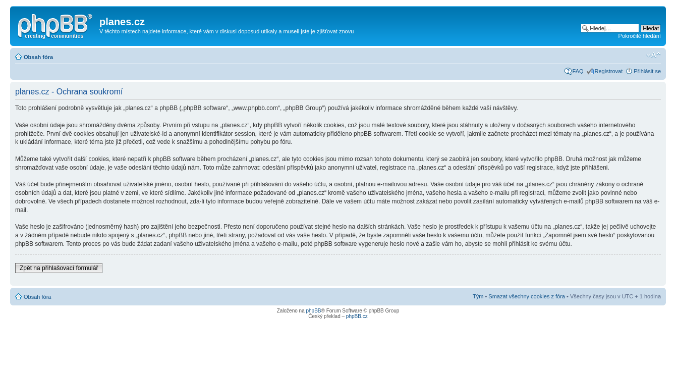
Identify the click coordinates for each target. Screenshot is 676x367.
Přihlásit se (647, 71)
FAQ (578, 71)
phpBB (313, 310)
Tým (478, 296)
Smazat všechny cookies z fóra (526, 296)
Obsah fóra (38, 57)
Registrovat (609, 71)
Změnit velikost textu (653, 55)
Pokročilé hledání (639, 36)
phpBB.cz (357, 316)
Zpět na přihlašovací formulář (59, 268)
